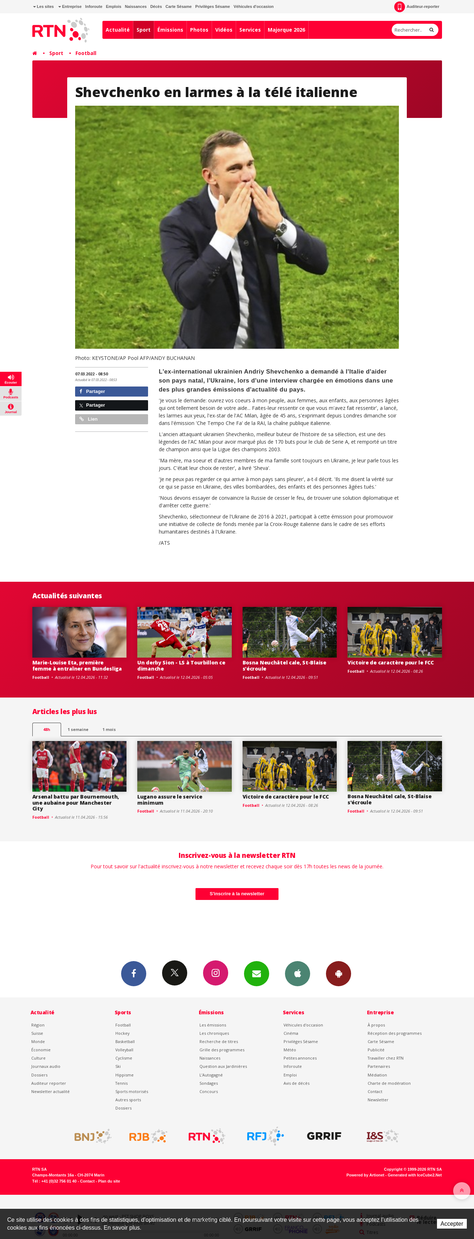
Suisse (37, 1033)
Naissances (136, 6)
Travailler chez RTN (386, 1058)
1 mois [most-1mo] (109, 729)
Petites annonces (300, 1058)
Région (38, 1025)
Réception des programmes (395, 1033)
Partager (92, 391)
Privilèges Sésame (212, 6)
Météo (290, 1049)
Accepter (452, 1224)
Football (85, 53)
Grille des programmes (221, 1049)
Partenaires (379, 1066)
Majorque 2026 (286, 29)
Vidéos (224, 29)
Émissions (170, 29)
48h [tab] (46, 729)
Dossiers (39, 1075)
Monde (38, 1041)
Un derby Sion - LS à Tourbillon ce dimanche (181, 665)
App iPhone (297, 973)
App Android (338, 973)
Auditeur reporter (48, 1083)
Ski (118, 1066)
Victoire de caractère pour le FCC (391, 662)
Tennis (121, 1083)
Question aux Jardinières (223, 1066)
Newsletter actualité (50, 1091)
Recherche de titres (218, 1041)
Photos (199, 29)
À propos (376, 1025)
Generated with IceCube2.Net (415, 1175)
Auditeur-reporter (416, 6)
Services (250, 29)
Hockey (122, 1033)
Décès (156, 6)
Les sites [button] (43, 6)
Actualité (118, 29)
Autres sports (128, 1099)
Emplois (113, 6)
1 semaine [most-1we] (78, 729)
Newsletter (378, 1099)
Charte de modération (389, 1083)
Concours (208, 1091)
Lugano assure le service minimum (169, 799)
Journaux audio (45, 1066)
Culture (38, 1058)
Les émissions (212, 1025)
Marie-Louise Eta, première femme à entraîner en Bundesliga (77, 665)
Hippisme (124, 1075)
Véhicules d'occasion (253, 6)
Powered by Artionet (365, 1175)
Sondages (208, 1083)
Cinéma (291, 1033)
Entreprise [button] (70, 6)
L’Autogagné (211, 1075)
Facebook (133, 973)
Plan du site (109, 1181)
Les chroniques (214, 1033)
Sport (144, 29)
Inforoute (93, 6)
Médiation (377, 1075)
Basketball (125, 1041)
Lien (88, 419)
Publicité (376, 1049)
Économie (41, 1049)
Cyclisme (123, 1058)
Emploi (290, 1075)
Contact (375, 1091)
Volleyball (124, 1049)
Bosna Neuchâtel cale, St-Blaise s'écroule (284, 665)
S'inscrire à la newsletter (237, 893)
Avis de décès (296, 1083)
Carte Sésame (179, 6)
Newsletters (256, 973)
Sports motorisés (131, 1091)
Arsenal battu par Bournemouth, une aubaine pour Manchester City (75, 802)
